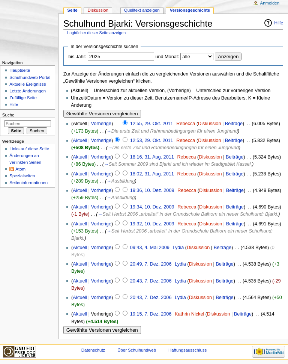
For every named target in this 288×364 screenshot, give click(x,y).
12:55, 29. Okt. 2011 (151, 123)
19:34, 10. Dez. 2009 (152, 207)
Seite (72, 10)
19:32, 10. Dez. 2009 (152, 224)
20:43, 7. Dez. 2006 (151, 281)
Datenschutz (93, 350)
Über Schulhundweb (136, 350)
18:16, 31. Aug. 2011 (152, 157)
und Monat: (167, 56)
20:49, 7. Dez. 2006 (151, 264)
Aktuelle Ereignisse (27, 84)
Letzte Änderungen (27, 91)
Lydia (178, 247)
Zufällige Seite (23, 97)
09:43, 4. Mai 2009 (150, 247)
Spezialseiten (22, 176)
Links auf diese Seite (29, 149)
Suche (8, 115)
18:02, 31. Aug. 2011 (152, 174)
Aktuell (80, 140)
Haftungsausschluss (187, 350)
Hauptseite (19, 70)
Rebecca (185, 123)
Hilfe (278, 23)
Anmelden (270, 3)
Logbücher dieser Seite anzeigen (96, 32)
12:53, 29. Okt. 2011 (151, 140)
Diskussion (209, 123)
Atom (20, 169)
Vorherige (101, 123)
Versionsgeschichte (190, 10)
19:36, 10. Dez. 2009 (152, 190)
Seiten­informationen (28, 182)
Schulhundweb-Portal (29, 77)
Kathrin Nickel (189, 314)
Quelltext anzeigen (142, 10)
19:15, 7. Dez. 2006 (151, 314)
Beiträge (234, 123)
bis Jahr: (77, 56)
